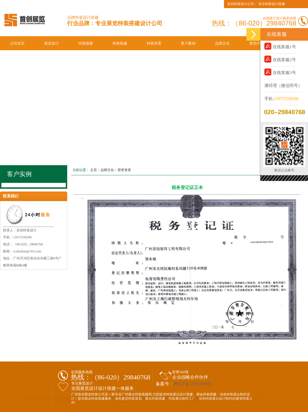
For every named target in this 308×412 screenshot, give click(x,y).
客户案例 (188, 43)
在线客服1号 (280, 46)
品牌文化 (222, 43)
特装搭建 (85, 43)
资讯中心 (256, 43)
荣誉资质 (124, 170)
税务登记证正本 (187, 187)
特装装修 (120, 43)
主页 (93, 170)
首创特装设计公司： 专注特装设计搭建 (256, 4)
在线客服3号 (280, 71)
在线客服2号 (280, 59)
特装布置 (154, 43)
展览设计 (51, 43)
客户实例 (19, 174)
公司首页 (17, 43)
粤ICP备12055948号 (193, 383)
